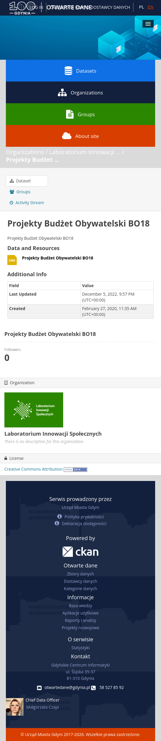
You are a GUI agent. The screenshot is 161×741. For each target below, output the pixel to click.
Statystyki (80, 647)
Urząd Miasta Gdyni (80, 507)
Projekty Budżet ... (32, 160)
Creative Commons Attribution (33, 469)
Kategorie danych (80, 588)
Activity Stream (27, 202)
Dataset (20, 181)
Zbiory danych (80, 574)
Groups (80, 114)
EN (150, 7)
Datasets (80, 70)
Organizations (80, 92)
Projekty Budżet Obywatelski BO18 (57, 258)
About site (80, 135)
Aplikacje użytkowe (81, 613)
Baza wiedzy (80, 605)
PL (141, 7)
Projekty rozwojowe (80, 627)
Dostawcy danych (80, 581)
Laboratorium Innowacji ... (84, 152)
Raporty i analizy (80, 620)
